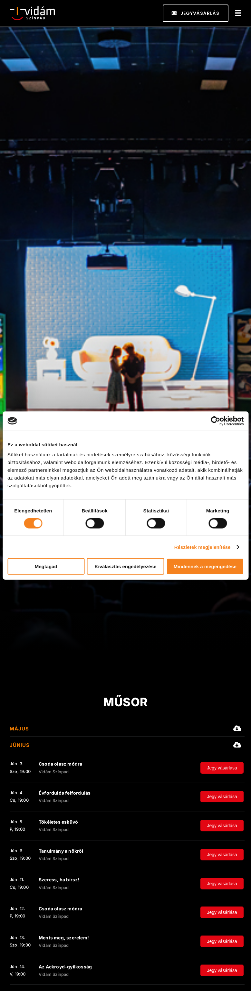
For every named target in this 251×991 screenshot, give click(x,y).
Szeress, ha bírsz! (59, 879)
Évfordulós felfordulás (65, 793)
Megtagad (46, 566)
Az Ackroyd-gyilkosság (65, 966)
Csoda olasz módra (60, 764)
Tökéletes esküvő (58, 822)
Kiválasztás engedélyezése (126, 566)
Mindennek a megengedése (205, 566)
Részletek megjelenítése (202, 547)
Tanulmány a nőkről (61, 851)
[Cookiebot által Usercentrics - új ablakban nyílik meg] (215, 421)
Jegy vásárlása (222, 767)
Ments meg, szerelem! (64, 937)
